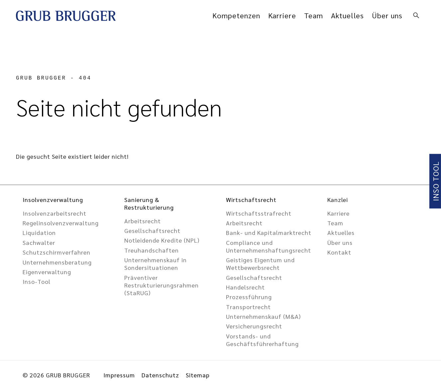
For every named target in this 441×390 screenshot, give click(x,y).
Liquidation (39, 232)
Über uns (387, 15)
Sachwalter (39, 242)
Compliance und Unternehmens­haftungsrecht (268, 246)
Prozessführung (249, 296)
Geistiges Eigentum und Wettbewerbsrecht (260, 263)
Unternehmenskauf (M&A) (263, 316)
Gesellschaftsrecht (254, 277)
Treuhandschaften (151, 250)
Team (313, 15)
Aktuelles (347, 15)
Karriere (282, 15)
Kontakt (339, 252)
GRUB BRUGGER (41, 78)
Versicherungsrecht (254, 326)
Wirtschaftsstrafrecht (258, 213)
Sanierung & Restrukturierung (149, 203)
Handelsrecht (245, 287)
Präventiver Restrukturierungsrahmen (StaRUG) (161, 285)
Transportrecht (248, 306)
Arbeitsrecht (142, 221)
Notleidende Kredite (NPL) (161, 240)
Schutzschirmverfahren (56, 252)
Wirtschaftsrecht (251, 199)
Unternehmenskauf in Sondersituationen (155, 263)
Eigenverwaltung (47, 272)
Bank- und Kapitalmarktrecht (268, 232)
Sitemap (198, 375)
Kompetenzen (236, 15)
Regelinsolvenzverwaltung (61, 223)
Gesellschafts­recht (152, 230)
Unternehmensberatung (57, 262)
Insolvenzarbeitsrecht (54, 213)
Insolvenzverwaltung (53, 199)
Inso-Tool (37, 281)
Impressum (119, 375)
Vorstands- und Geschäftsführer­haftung (262, 339)
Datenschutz (160, 375)
